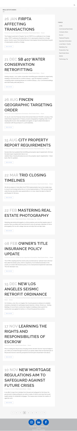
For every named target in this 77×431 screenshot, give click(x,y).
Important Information (22, 33)
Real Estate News (34, 33)
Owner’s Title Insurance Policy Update (26, 248)
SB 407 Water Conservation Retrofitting (25, 64)
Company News (63, 32)
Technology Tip (31, 219)
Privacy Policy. (35, 430)
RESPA (61, 56)
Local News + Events (65, 44)
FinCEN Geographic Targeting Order (28, 104)
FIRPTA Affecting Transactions (20, 24)
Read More (9, 46)
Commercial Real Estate (23, 298)
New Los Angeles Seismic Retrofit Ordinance (26, 289)
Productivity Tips (64, 50)
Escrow (18, 148)
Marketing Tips (63, 47)
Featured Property (64, 38)
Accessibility (42, 430)
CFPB (17, 184)
